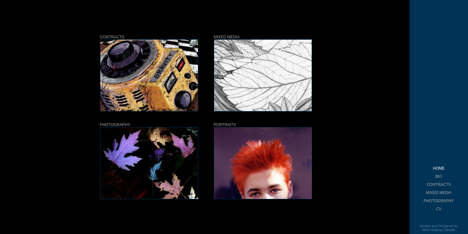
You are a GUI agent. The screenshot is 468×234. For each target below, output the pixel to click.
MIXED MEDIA (438, 192)
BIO (439, 176)
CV (439, 209)
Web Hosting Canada (438, 230)
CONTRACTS (439, 184)
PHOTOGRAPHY (438, 201)
